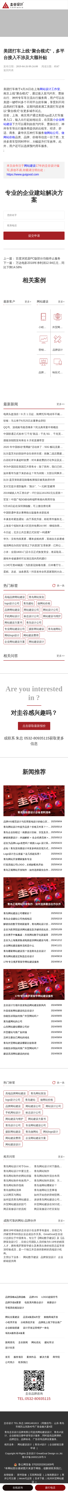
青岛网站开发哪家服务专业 (17, 859)
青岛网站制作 (41, 1171)
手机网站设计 (12, 616)
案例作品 (31, 1357)
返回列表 (8, 70)
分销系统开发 (28, 1322)
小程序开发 (11, 1322)
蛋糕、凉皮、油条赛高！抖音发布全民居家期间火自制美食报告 (34, 571)
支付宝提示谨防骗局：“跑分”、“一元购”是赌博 (29, 486)
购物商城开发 (51, 1317)
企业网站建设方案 (15, 641)
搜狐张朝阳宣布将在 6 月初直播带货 (23, 440)
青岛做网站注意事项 (45, 1190)
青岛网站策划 (36, 597)
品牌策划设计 (48, 1257)
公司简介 (10, 1362)
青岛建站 (28, 603)
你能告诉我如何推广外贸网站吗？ (21, 1016)
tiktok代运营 (25, 1478)
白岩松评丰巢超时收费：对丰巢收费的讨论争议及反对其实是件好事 (34, 460)
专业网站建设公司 (15, 628)
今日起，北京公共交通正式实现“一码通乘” (27, 532)
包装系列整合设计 (33, 1302)
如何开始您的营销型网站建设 (49, 1194)
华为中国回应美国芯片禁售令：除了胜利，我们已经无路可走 (34, 466)
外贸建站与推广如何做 (15, 1032)
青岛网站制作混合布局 (46, 1175)
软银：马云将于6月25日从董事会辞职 (24, 420)
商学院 (56, 1357)
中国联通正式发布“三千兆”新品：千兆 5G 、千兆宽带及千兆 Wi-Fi (34, 433)
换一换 (61, 585)
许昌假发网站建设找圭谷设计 (18, 1010)
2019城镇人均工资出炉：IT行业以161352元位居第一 (33, 492)
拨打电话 (50, 1487)
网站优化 (36, 1342)
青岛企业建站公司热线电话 (17, 918)
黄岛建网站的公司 (12, 1021)
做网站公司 (51, 132)
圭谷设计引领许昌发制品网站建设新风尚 (24, 1005)
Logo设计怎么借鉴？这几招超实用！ (22, 853)
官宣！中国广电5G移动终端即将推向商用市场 (29, 499)
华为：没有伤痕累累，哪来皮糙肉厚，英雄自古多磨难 (33, 538)
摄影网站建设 (36, 628)
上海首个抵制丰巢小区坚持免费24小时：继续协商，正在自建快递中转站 (34, 525)
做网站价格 (44, 603)
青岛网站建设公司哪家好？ (17, 913)
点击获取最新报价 (34, 725)
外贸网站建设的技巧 (14, 1204)
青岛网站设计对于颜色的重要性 (49, 1166)
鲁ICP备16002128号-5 (34, 1457)
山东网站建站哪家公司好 (16, 1026)
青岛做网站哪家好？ (45, 1185)
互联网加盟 (36, 1474)
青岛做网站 (54, 628)
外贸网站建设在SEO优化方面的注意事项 (49, 1204)
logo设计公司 (12, 603)
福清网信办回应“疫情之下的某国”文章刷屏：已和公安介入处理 (34, 545)
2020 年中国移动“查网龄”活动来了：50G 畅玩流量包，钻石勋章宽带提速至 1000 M (34, 446)
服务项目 (18, 1357)
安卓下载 (40, 1478)
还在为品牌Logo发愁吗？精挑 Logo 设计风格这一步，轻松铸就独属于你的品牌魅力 (27, 843)
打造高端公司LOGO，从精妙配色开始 (23, 864)
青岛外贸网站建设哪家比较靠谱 (19, 1043)
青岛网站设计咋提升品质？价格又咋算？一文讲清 (27, 827)
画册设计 (51, 1302)
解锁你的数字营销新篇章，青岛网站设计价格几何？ (27, 924)
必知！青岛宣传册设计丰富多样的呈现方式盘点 (27, 848)
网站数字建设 (30, 1257)
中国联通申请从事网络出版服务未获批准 (26, 512)
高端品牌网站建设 (15, 597)
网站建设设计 (36, 641)
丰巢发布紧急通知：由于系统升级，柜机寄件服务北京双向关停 (34, 519)
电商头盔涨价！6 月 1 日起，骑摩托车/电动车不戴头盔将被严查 (34, 414)
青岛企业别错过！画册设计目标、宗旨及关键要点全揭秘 (27, 832)
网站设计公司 (50, 609)
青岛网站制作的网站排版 (17, 1175)
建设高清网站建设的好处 (16, 1053)
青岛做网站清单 (12, 1190)
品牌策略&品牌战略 (15, 1297)
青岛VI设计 (41, 1444)
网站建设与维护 (52, 616)
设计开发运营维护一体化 (36, 1327)
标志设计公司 (31, 616)
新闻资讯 (10, 1342)
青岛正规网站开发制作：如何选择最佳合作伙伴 (27, 870)
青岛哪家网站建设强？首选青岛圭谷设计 (24, 951)
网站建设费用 (31, 635)
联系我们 (23, 1362)
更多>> (61, 404)
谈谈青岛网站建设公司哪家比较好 (49, 1199)
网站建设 (30, 165)
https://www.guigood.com (23, 174)
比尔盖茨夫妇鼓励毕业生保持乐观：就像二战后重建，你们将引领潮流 (34, 453)
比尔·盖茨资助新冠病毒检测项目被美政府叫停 (29, 479)
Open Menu (63, 4)
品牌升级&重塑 (13, 1302)
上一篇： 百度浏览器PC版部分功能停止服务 (32, 258)
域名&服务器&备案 (15, 1333)
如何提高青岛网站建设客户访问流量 (18, 1199)
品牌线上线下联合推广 (50, 1322)
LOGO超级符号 (49, 1297)
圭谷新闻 (23, 1342)
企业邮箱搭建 (12, 1327)
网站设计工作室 (50, 89)
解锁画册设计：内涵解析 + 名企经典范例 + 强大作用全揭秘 (27, 837)
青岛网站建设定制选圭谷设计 (18, 956)
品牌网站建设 (12, 609)
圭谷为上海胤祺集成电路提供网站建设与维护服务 (27, 940)
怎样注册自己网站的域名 (16, 1037)
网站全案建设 (12, 1317)
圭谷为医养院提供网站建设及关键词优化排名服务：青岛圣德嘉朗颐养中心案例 (27, 929)
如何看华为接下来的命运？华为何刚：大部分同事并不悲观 (34, 473)
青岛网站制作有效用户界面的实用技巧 (18, 1180)
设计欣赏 (10, 1347)
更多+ (28, 301)
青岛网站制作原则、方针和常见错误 (49, 1180)
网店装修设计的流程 (14, 1209)
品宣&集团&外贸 (31, 1317)
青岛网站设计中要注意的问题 (18, 1171)
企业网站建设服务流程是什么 (18, 945)
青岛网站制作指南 (13, 1185)
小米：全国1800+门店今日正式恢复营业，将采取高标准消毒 (34, 552)
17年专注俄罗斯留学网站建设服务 (21, 961)
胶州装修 (22, 1474)
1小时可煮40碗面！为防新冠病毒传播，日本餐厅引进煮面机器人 (34, 565)
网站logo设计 (12, 635)
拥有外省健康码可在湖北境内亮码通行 (25, 558)
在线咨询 (18, 1487)
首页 (7, 1357)
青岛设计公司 (34, 622)
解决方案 (44, 1357)
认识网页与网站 (12, 1194)
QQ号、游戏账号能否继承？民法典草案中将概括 (30, 427)
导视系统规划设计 (14, 1307)
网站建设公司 (31, 609)
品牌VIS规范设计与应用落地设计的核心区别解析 (27, 821)
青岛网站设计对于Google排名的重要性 (18, 1166)
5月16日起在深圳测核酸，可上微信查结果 (27, 506)
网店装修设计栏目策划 (46, 1209)
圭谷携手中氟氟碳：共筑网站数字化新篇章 (25, 934)
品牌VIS (33, 1297)
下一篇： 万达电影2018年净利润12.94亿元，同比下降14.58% (33, 265)
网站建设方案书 (13, 622)
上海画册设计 (52, 1474)
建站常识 (49, 1342)
